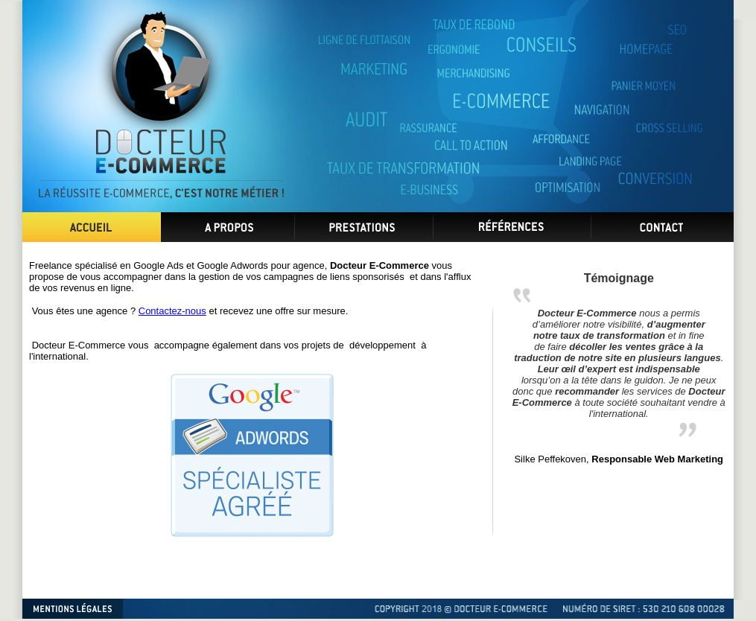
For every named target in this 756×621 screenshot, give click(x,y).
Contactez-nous (172, 310)
